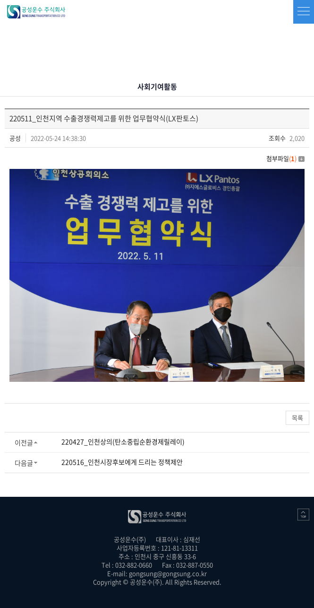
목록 (297, 417)
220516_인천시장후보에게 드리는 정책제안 (122, 462)
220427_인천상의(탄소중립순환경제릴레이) (123, 441)
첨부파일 (285, 158)
